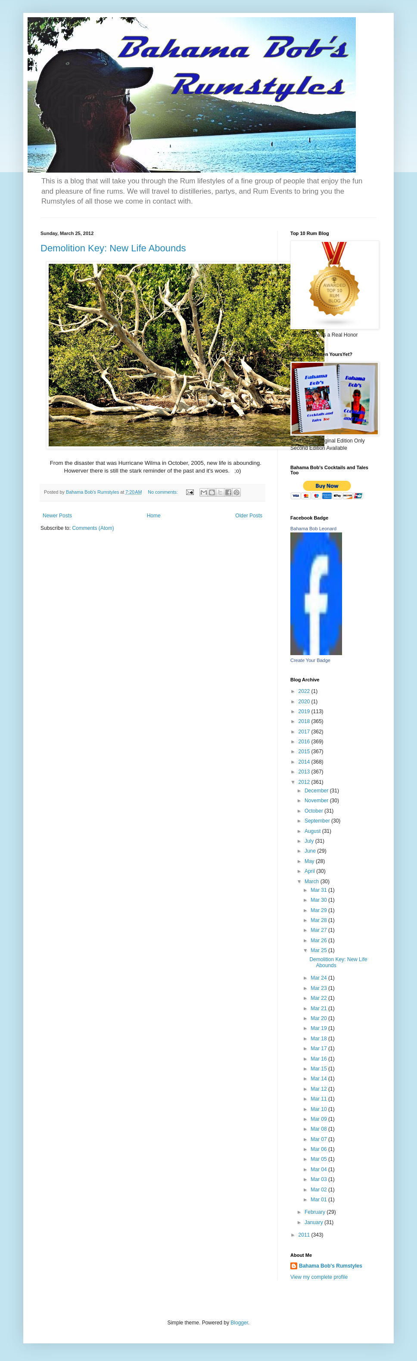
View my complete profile (319, 1277)
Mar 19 (319, 1028)
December (317, 791)
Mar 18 (319, 1039)
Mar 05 (319, 1159)
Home (154, 516)
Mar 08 (319, 1129)
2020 (305, 702)
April (310, 871)
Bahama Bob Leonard (313, 528)
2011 (305, 1235)
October (314, 811)
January (314, 1222)
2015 (305, 752)
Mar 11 (319, 1099)
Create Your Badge (310, 660)
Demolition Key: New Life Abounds (113, 248)
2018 (305, 721)
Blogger (239, 1323)
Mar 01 (319, 1200)
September (318, 821)
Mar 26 (319, 940)
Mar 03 (319, 1179)
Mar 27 (319, 930)
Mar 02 (319, 1190)
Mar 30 (319, 900)
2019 (305, 711)
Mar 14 (319, 1079)
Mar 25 (319, 950)
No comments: (163, 492)
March (313, 881)
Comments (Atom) (93, 528)
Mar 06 (319, 1149)
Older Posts (248, 516)
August (313, 831)
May (310, 861)
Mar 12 (319, 1089)
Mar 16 (319, 1059)
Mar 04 (319, 1169)
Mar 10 (319, 1109)
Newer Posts (57, 516)
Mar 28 (319, 920)
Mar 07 (319, 1139)
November (317, 801)
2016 (305, 742)
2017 (305, 732)
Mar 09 (319, 1119)
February (316, 1212)
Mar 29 (319, 910)
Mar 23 (319, 988)
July (310, 841)
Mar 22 (319, 998)
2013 (305, 772)
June (311, 851)
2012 (305, 782)
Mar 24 (319, 978)
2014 (305, 762)
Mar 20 (319, 1018)
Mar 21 (319, 1008)
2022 (305, 691)
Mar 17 (319, 1048)
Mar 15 (319, 1069)
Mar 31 (319, 890)
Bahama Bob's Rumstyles (330, 1266)
